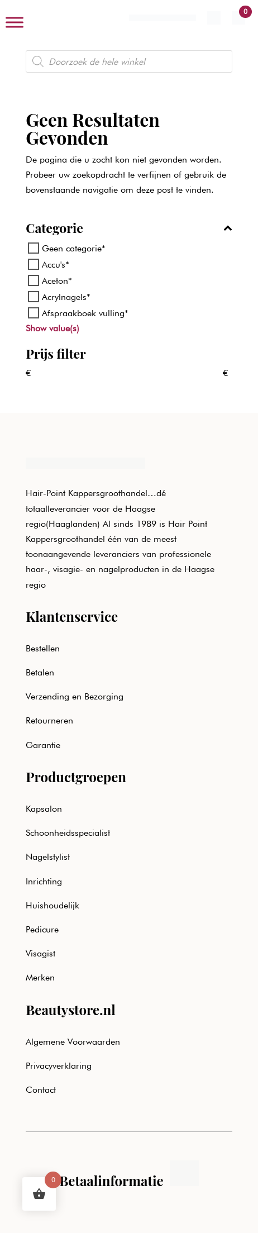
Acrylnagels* (66, 297)
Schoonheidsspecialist (68, 832)
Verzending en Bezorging (74, 696)
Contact (41, 1089)
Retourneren (49, 720)
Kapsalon (44, 808)
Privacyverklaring (59, 1065)
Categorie (129, 228)
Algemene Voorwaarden (73, 1041)
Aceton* (57, 280)
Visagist (40, 953)
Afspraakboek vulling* (85, 313)
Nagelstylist (48, 856)
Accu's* (55, 264)
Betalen (40, 672)
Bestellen (43, 648)
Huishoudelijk (52, 905)
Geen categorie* (74, 247)
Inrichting (44, 881)
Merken (40, 977)
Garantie (43, 745)
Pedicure (42, 929)
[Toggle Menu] (14, 22)
